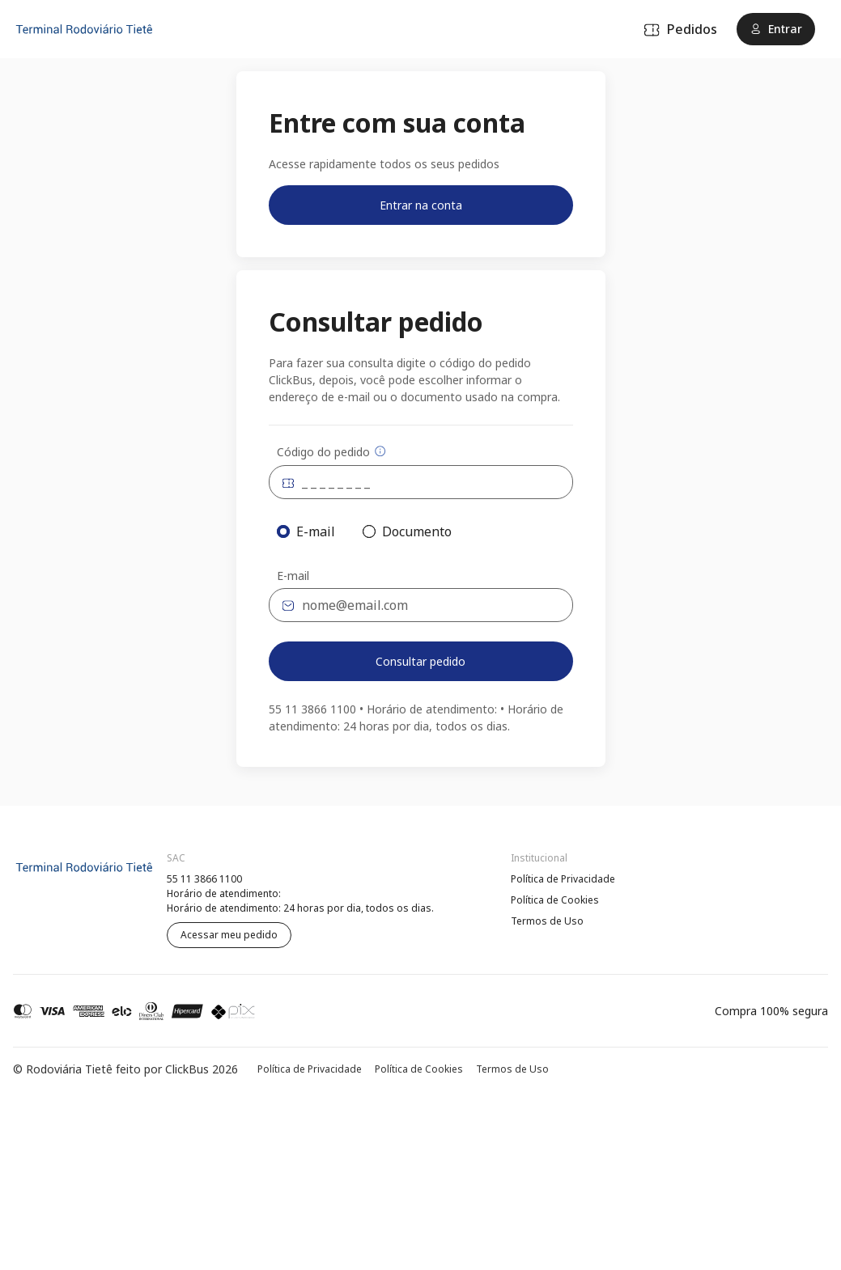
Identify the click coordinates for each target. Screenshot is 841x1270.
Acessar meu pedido (229, 935)
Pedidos (680, 29)
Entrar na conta (421, 205)
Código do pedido (331, 452)
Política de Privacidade (563, 879)
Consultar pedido (420, 661)
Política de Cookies (555, 900)
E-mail (293, 576)
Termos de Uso (547, 921)
